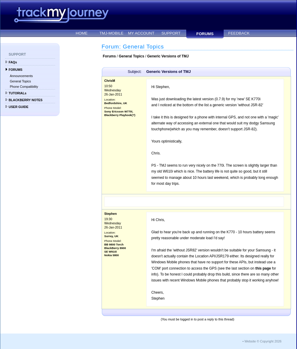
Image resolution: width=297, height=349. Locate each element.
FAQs (13, 62)
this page (263, 268)
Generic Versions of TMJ (168, 56)
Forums (109, 56)
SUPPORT (171, 33)
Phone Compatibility (24, 86)
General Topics (20, 81)
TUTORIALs (18, 93)
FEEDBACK (239, 33)
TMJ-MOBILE (111, 33)
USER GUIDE (18, 107)
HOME (82, 33)
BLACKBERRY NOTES (26, 100)
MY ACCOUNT (141, 33)
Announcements (21, 76)
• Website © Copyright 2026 (262, 341)
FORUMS (205, 34)
